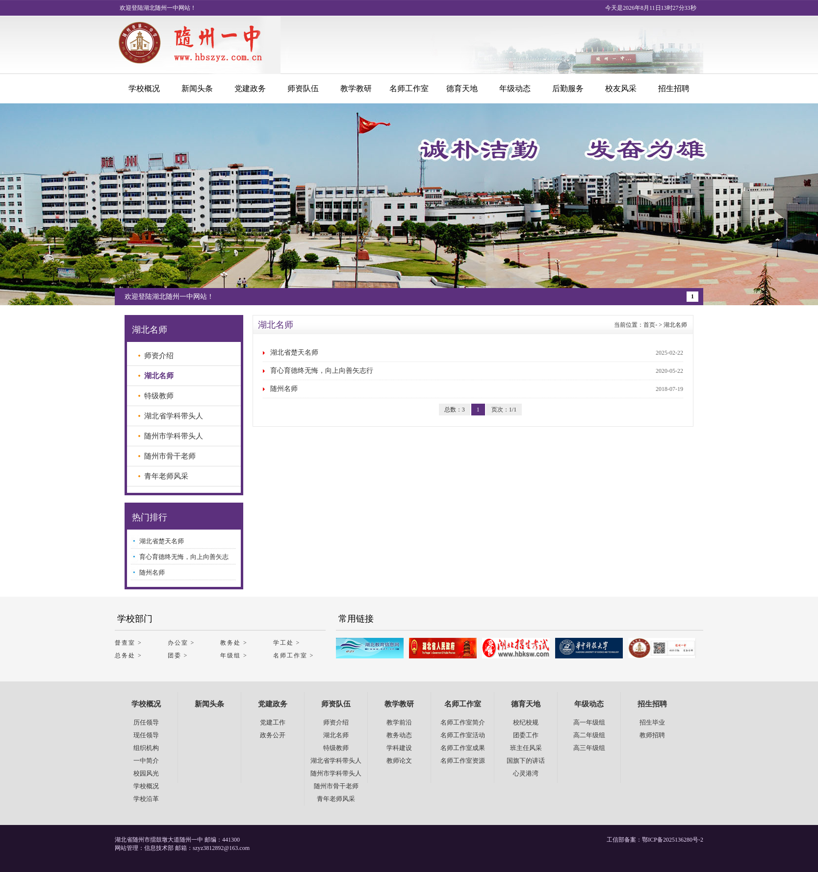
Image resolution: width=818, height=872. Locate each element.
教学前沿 (399, 722)
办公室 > (181, 642)
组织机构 (146, 747)
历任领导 (146, 722)
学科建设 (399, 747)
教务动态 (399, 735)
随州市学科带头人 (173, 436)
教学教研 (356, 88)
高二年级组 (589, 735)
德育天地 (462, 88)
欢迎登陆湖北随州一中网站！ (169, 296)
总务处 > (128, 655)
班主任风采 (526, 747)
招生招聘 (674, 88)
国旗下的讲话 (526, 760)
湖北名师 (675, 324)
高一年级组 (589, 722)
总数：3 (454, 409)
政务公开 (272, 735)
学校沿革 (146, 798)
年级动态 (515, 88)
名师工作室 (409, 88)
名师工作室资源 (462, 760)
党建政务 (250, 88)
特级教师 (159, 396)
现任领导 (146, 735)
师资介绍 (159, 356)
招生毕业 (652, 722)
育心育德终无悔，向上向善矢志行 (321, 370)
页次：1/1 (503, 409)
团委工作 (525, 735)
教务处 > (234, 642)
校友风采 (621, 88)
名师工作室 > (293, 655)
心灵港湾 (525, 773)
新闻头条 (197, 88)
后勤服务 (568, 88)
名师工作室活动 (462, 735)
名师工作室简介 (462, 722)
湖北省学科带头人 (173, 416)
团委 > (178, 655)
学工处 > (287, 642)
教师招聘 (652, 735)
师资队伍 (303, 88)
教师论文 (399, 760)
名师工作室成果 (462, 747)
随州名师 (284, 388)
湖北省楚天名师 (294, 352)
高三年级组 (589, 747)
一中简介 (146, 760)
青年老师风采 (166, 476)
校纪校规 (525, 722)
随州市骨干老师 (170, 456)
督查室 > (128, 642)
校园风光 (146, 773)
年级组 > (234, 655)
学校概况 (144, 88)
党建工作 (272, 722)
